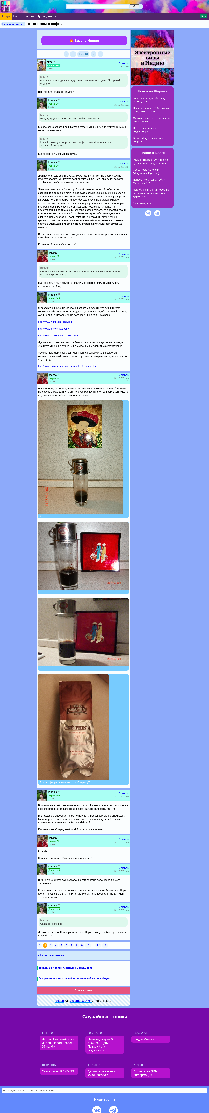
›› (100, 54)
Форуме (160, 91)
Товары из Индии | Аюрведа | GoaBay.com (65, 967)
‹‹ (66, 54)
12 (98, 945)
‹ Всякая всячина (51, 955)
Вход (203, 16)
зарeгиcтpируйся (81, 1000)
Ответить (124, 63)
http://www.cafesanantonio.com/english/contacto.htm (67, 366)
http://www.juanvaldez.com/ (53, 328)
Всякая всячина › (13, 24)
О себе (50, 69)
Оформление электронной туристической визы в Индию (74, 978)
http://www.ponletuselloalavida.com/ (58, 335)
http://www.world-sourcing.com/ (55, 321)
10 (87, 945)
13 (104, 945)
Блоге (160, 153)
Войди (59, 1000)
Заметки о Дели (142, 203)
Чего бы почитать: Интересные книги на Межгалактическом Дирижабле (151, 193)
